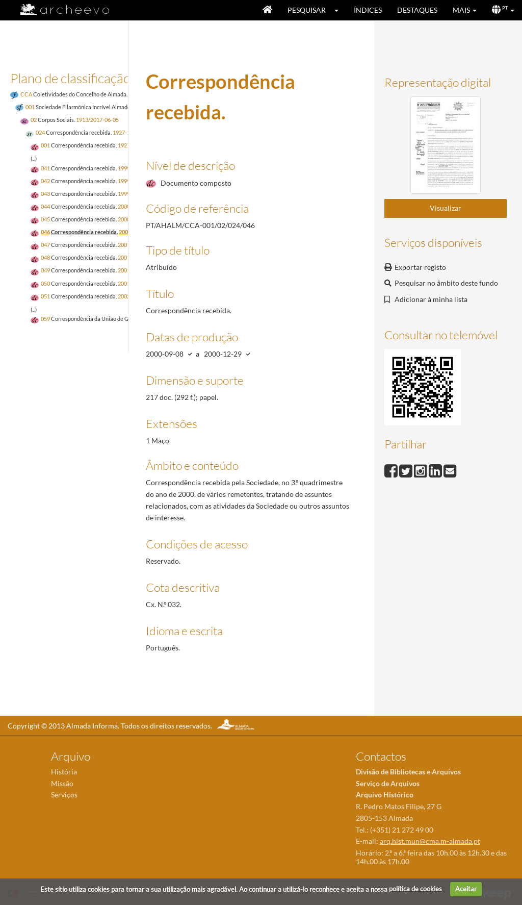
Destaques (417, 10)
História (64, 771)
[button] (339, 10)
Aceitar (466, 889)
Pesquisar (307, 10)
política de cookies (415, 889)
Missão (62, 783)
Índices (368, 10)
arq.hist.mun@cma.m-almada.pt (430, 841)
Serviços (64, 794)
